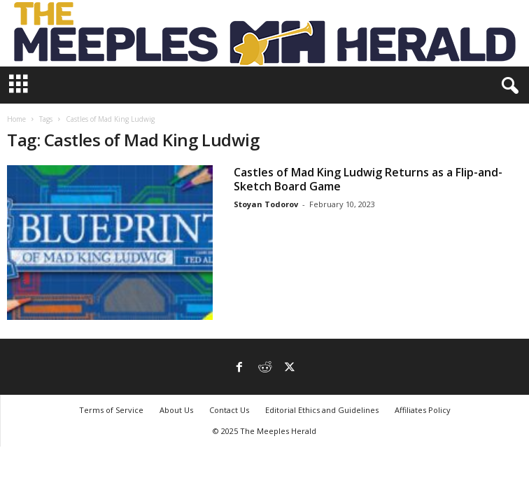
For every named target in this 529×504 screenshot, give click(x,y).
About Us (176, 410)
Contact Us (229, 410)
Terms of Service (111, 410)
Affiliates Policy (423, 410)
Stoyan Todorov (266, 204)
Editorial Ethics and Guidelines (322, 410)
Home (16, 119)
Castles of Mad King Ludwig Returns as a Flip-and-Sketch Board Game (368, 179)
